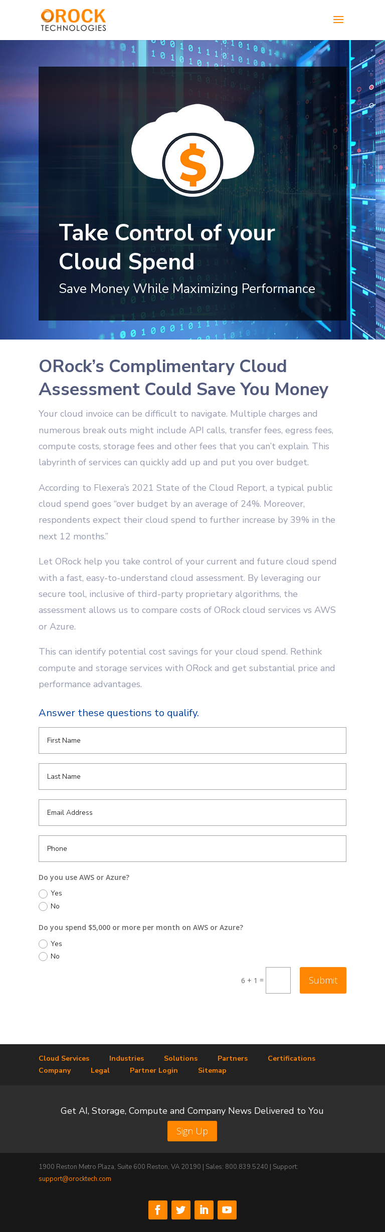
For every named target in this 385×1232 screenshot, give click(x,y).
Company (55, 1070)
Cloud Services (64, 1058)
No (49, 906)
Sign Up (192, 1131)
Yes (50, 893)
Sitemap (212, 1070)
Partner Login (154, 1070)
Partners (233, 1058)
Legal (100, 1070)
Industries (126, 1058)
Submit (323, 980)
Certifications (291, 1058)
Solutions (181, 1058)
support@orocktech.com (75, 1178)
